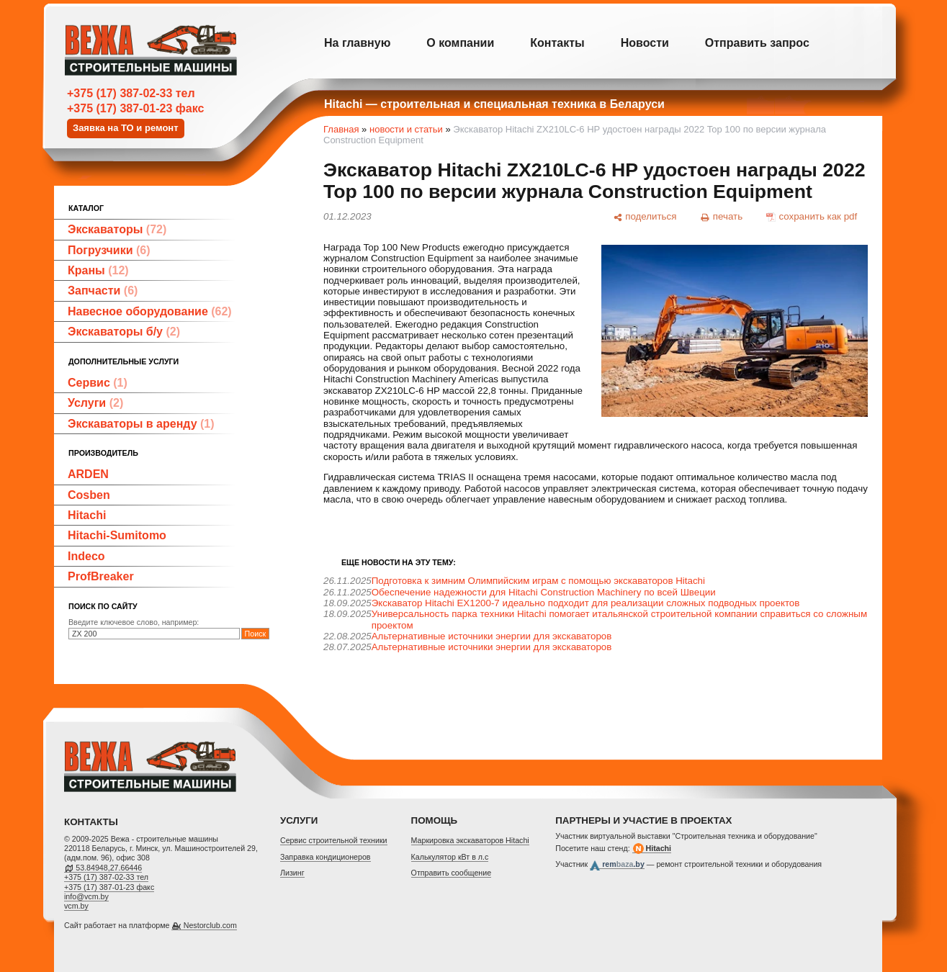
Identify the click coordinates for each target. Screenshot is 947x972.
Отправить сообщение (451, 872)
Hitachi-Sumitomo (117, 535)
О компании (460, 43)
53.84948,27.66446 (109, 867)
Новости (645, 43)
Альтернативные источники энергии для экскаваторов (492, 636)
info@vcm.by (86, 896)
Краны (98, 270)
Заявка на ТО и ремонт (126, 127)
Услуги (95, 403)
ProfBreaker (101, 576)
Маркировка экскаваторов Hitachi (470, 840)
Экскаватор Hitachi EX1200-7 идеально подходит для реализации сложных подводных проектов (586, 603)
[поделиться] (644, 217)
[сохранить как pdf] (812, 217)
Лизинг (292, 872)
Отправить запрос (757, 43)
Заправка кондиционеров (325, 856)
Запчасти (103, 290)
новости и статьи (406, 129)
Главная (341, 129)
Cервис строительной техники (333, 840)
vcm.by (76, 905)
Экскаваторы (117, 229)
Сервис (97, 383)
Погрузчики (109, 250)
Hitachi (87, 515)
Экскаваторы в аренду (141, 424)
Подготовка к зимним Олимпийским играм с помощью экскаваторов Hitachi (538, 580)
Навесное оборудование (150, 311)
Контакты (557, 43)
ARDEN (88, 474)
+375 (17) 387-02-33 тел (131, 93)
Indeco (86, 556)
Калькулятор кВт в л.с (450, 856)
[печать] (721, 217)
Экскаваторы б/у (124, 331)
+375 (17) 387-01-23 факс (135, 108)
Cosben (89, 495)
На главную (357, 43)
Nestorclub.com (210, 925)
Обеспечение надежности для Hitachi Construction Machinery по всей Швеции (544, 592)
